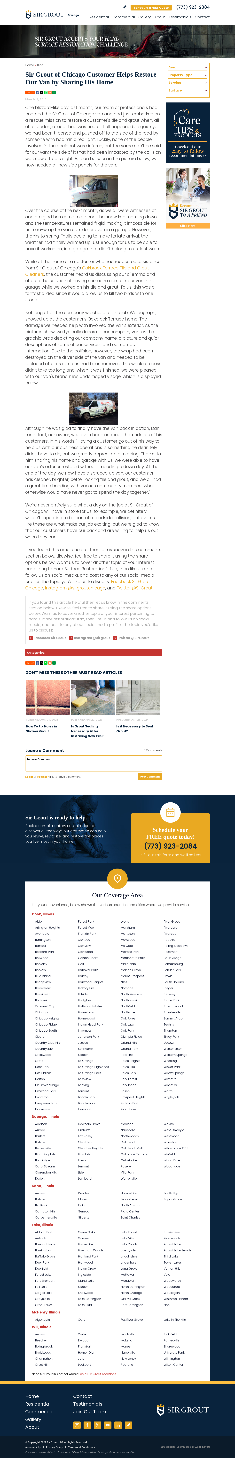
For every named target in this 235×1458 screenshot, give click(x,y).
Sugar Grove (173, 1199)
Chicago (41, 1012)
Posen (125, 1091)
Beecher (41, 1340)
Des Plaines (43, 1073)
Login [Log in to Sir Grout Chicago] (29, 777)
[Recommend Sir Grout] (188, 198)
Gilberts (83, 1217)
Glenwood (85, 952)
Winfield (169, 1154)
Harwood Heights (90, 982)
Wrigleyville (172, 1097)
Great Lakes (44, 1305)
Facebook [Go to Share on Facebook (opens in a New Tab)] (37, 92)
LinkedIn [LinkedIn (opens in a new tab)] (118, 1425)
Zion (167, 1305)
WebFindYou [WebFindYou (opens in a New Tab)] (202, 1447)
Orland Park (129, 1049)
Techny (169, 1024)
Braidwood (43, 1352)
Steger (168, 988)
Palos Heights (130, 1061)
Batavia (41, 1142)
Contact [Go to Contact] (202, 17)
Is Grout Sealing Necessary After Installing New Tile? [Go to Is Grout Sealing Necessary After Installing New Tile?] (87, 731)
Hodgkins (84, 1000)
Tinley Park (171, 1037)
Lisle (81, 1172)
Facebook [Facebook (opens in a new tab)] (87, 1425)
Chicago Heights (47, 1018)
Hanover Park (88, 970)
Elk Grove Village (47, 1085)
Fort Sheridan (45, 1281)
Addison (41, 1124)
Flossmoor (42, 1109)
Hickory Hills (86, 988)
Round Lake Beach (177, 1250)
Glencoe (84, 940)
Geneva (83, 1211)
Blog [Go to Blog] (40, 65)
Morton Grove (131, 970)
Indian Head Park (90, 1024)
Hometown (86, 1012)
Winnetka (170, 1085)
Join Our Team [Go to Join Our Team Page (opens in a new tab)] (89, 1412)
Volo (167, 1275)
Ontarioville (129, 1160)
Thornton (170, 1030)
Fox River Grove (132, 1320)
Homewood (86, 1018)
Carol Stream (45, 1166)
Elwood (83, 1340)
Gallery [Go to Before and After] (144, 17)
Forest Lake (43, 1275)
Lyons (125, 921)
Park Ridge (128, 1085)
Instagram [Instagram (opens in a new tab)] (77, 1425)
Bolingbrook (44, 1346)
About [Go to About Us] (159, 17)
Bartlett (40, 946)
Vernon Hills (172, 1268)
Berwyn (40, 970)
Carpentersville (46, 1217)
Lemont (83, 1091)
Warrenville (129, 1178)
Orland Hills (129, 1043)
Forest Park (86, 921)
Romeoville (171, 1340)
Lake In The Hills (175, 1320)
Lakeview (84, 1079)
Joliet (82, 1359)
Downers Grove (89, 1124)
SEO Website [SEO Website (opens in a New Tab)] (168, 1447)
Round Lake (172, 1244)
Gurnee (83, 1238)
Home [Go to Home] (29, 65)
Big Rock (41, 1205)
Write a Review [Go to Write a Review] (124, 7)
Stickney (169, 994)
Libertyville (128, 1250)
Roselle (126, 1166)
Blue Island (43, 976)
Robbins (169, 940)
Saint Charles (130, 1217)
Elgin (81, 1205)
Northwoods (130, 1136)
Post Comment (150, 776)
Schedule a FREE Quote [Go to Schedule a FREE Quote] (151, 8)
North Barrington (133, 1287)
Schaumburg (173, 964)
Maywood (128, 940)
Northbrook (129, 1000)
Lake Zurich (129, 1244)
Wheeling (170, 1061)
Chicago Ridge (46, 1024)
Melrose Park (130, 952)
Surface (175, 90)
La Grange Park (89, 1073)
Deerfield (41, 1268)
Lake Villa (127, 1238)
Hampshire (129, 1193)
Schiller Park (172, 970)
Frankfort (84, 1346)
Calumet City (44, 1006)
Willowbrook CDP (176, 1148)
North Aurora (130, 1205)
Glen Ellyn (85, 1142)
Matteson (128, 934)
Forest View (86, 928)
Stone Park (171, 1000)
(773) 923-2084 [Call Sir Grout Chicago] (193, 7)
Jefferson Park (88, 1037)
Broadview (43, 988)
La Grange (86, 1061)
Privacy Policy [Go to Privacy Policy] (54, 1447)
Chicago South (46, 1030)
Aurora (40, 1130)
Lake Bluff (85, 1305)
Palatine (127, 1055)
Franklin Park (87, 934)
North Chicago (131, 1293)
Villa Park (127, 1172)
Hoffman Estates (90, 1006)
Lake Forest (129, 1232)
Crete (39, 1061)
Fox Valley (85, 1136)
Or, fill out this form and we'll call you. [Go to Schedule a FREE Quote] (170, 854)
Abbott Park (44, 1232)
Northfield (128, 1006)
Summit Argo (173, 1018)
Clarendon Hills (46, 1172)
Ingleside (84, 1275)
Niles (124, 982)
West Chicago (174, 1130)
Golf (81, 964)
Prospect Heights (133, 1097)
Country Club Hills (48, 1043)
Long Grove (129, 1268)
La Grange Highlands (93, 1067)
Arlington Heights (47, 928)
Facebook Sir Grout (50, 638)
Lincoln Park (86, 1097)
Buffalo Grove (45, 1256)
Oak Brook (128, 1142)
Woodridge (172, 1166)
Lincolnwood (87, 1103)
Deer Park (42, 1067)
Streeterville (172, 1012)
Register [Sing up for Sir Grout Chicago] (43, 777)
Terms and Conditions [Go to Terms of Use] (81, 1447)
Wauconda (172, 1287)
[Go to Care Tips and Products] (188, 132)
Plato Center (130, 1211)
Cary (81, 1320)
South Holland (174, 982)
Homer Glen (86, 1352)
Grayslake (42, 1299)
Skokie (168, 976)
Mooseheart (129, 1199)
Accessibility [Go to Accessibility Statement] (33, 1447)
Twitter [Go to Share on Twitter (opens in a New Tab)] (41, 92)
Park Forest (129, 1079)
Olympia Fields (131, 1037)
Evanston (41, 1097)
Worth (168, 1091)
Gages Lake (43, 1293)
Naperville (128, 1130)
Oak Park (127, 1030)
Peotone (127, 1365)
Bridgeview (43, 982)
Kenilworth (85, 1049)
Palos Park (128, 1073)
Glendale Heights (90, 1148)
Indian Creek (87, 1268)
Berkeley (41, 964)
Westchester (173, 1049)
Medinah (127, 1124)
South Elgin (171, 1193)
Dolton (40, 1079)
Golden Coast (88, 958)
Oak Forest (128, 1018)
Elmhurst (84, 1130)
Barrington (43, 940)
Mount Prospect (132, 976)
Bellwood (41, 958)
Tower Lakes (173, 1262)
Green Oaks (86, 1232)
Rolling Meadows (176, 946)
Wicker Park (172, 1067)
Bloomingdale (45, 1154)
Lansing (83, 1085)
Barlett (40, 1136)
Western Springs (175, 1055)
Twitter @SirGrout (135, 588)
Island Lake (86, 1281)
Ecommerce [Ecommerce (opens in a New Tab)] (184, 1447)
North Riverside (131, 994)
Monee (126, 1346)
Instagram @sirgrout (92, 638)
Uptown (169, 1043)
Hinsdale (84, 1154)
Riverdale (170, 928)
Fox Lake (41, 1287)
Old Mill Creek (130, 1299)
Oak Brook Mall (131, 1148)
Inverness (85, 1030)
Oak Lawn (128, 1024)
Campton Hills (45, 1211)
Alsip (38, 921)
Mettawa (127, 1275)
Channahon (44, 1359)
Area (172, 67)
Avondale (42, 934)
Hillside (83, 994)
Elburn (82, 1199)
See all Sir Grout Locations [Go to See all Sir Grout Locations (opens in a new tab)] (97, 1374)
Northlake (128, 1012)
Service (174, 82)
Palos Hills (128, 1067)
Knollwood (85, 1293)
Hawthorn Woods (90, 1250)
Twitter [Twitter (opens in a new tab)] (97, 1425)
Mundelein (128, 1281)
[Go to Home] (54, 14)
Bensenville (43, 1148)
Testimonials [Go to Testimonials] (180, 17)
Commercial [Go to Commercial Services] (123, 17)
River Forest (129, 1109)
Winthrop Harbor (176, 1299)
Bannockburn (45, 1244)
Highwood (85, 1262)
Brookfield (42, 994)
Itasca (82, 1160)
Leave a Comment (44, 750)
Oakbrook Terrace (134, 1154)
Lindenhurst (129, 1262)
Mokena (126, 1340)
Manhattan (129, 1334)
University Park (174, 1352)
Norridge (127, 988)
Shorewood (172, 1346)
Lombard (85, 1178)
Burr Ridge (42, 1160)
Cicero (40, 1037)
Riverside (170, 934)
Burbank (41, 1000)
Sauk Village (172, 958)
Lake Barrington (89, 1299)
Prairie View (172, 1232)
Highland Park (88, 1256)
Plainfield (170, 1334)
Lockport (84, 1365)
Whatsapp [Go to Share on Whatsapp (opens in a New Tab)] (45, 92)
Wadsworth (172, 1281)
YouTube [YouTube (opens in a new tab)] (107, 1425)
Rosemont (171, 952)
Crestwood (43, 1055)
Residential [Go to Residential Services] (99, 17)
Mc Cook (127, 946)
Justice (83, 1043)
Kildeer (83, 1055)
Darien (40, 1178)
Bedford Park (45, 952)
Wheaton (170, 1142)
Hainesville (85, 1244)
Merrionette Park (133, 958)
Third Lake (171, 1256)
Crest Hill (41, 1365)
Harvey (83, 976)
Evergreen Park (46, 1103)
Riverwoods (172, 1238)
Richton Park (130, 1103)
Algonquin (42, 1320)
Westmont (171, 1136)
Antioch (40, 1238)
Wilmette (170, 1079)
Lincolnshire (129, 1256)
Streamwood (173, 1006)
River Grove (172, 921)
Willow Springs (174, 1073)
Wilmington (172, 1359)
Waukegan (172, 1293)
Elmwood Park (45, 1091)
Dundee (83, 1193)
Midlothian (128, 964)
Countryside (44, 1049)
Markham (128, 928)
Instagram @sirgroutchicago (75, 588)
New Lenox (128, 1359)
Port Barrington (132, 1305)
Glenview (84, 946)
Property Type (180, 75)
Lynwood (84, 1109)
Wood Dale (172, 1160)
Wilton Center (173, 1365)
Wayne (169, 1124)
